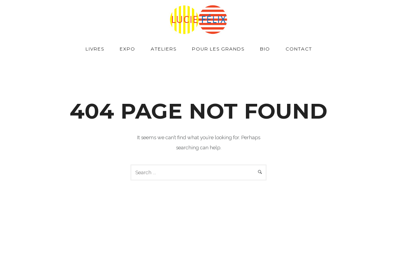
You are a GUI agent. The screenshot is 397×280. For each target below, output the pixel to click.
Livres (94, 49)
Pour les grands (218, 49)
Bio (265, 49)
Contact (299, 49)
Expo (127, 49)
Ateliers (163, 49)
